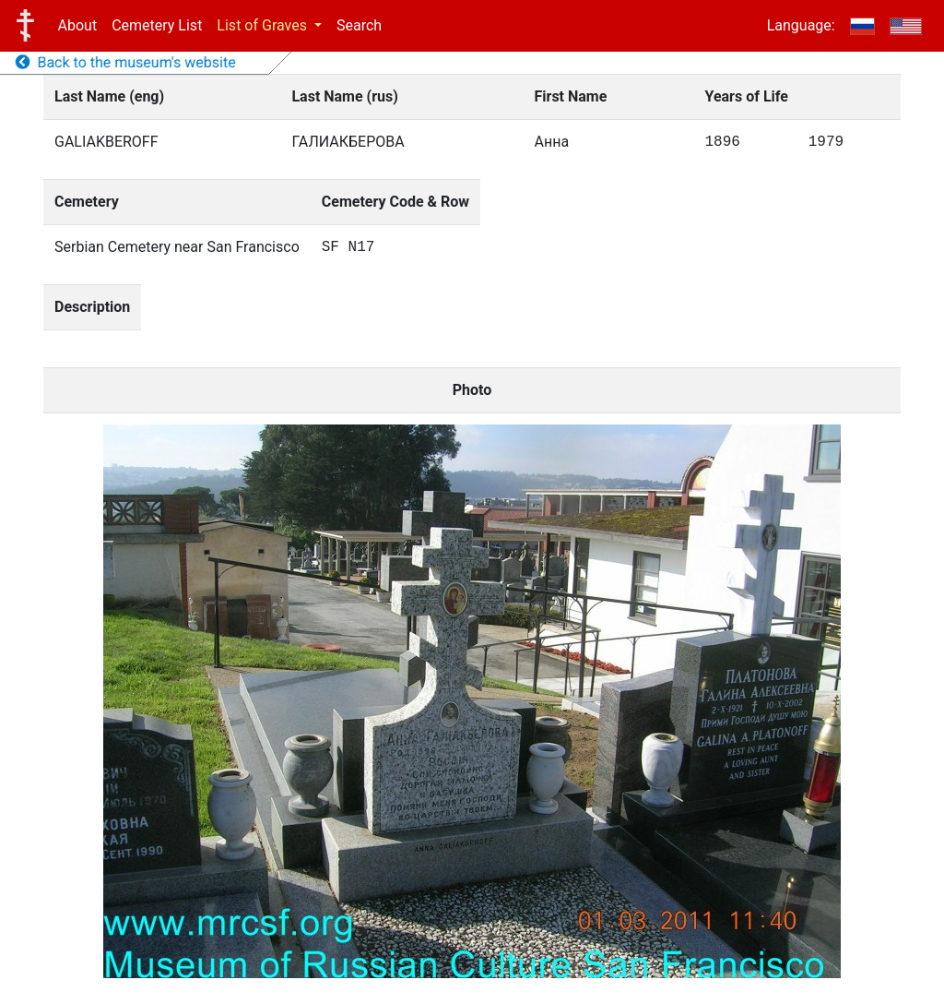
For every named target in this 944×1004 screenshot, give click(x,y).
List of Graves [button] (264, 25)
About (78, 25)
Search (359, 25)
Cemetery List (157, 25)
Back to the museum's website (126, 62)
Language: (801, 25)
